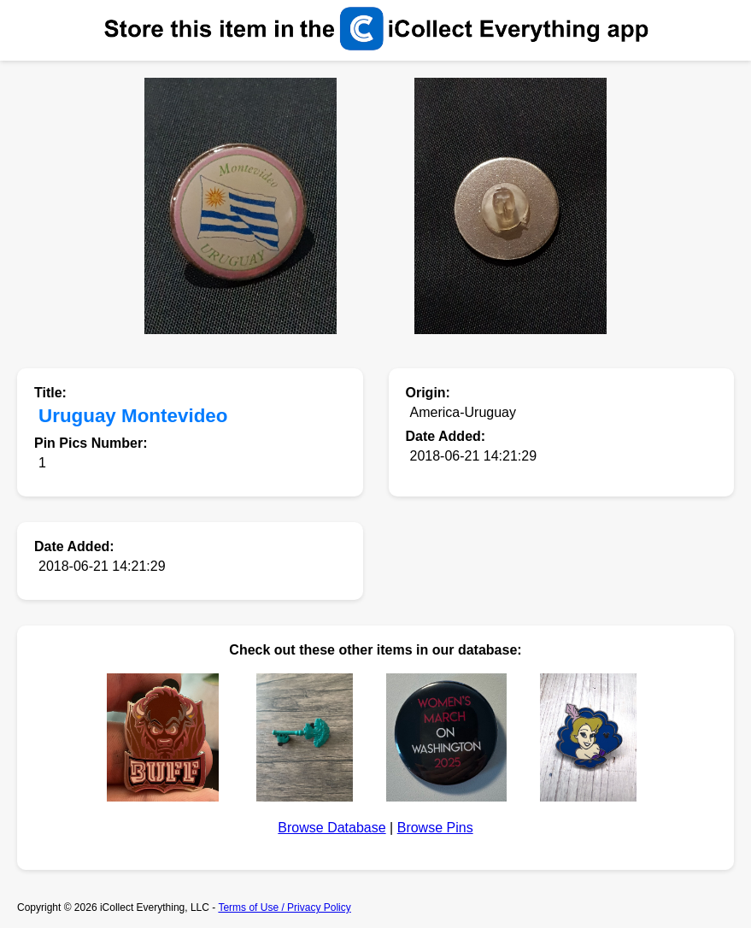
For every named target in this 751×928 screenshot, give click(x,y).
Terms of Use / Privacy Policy (284, 907)
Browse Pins (435, 827)
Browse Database (331, 827)
